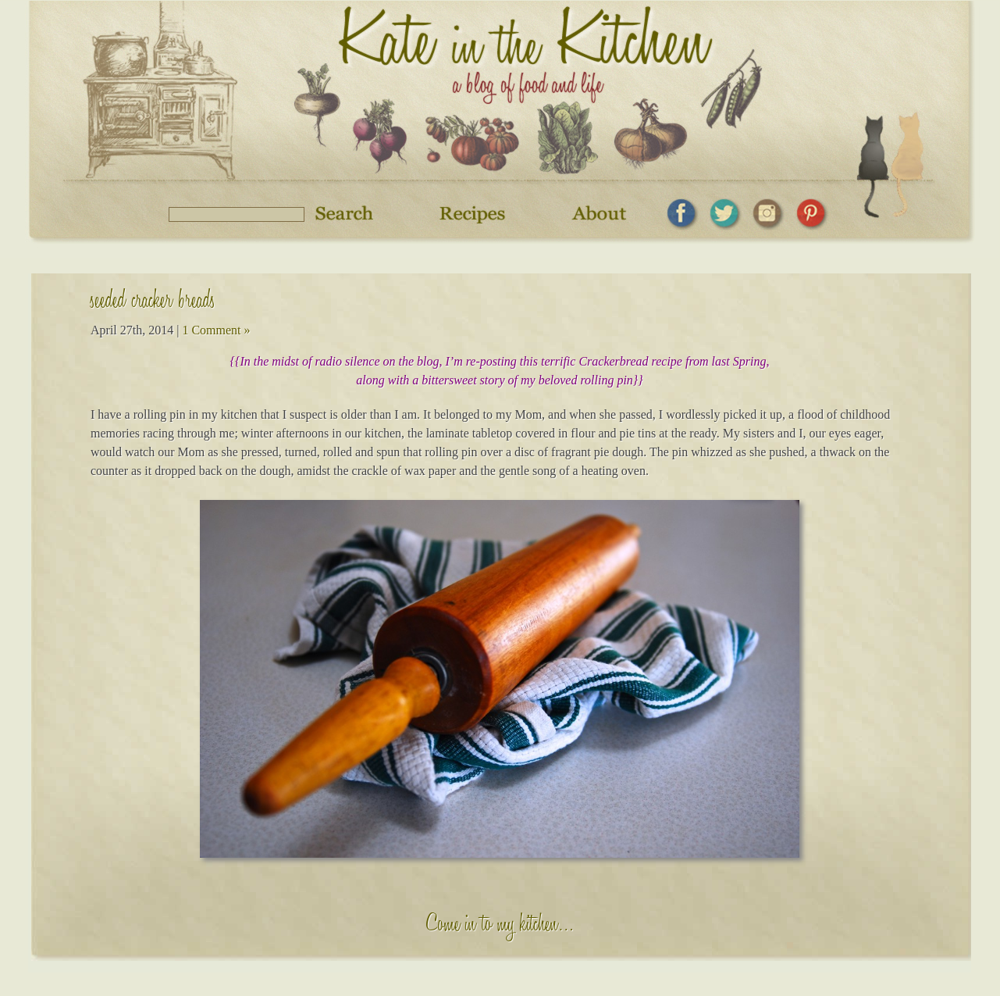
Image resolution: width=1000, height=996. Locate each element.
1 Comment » (216, 330)
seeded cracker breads (153, 303)
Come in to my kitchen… (500, 926)
